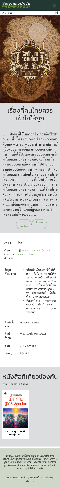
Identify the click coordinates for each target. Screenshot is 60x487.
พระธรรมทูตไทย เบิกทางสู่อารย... (15, 432)
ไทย (4, 13)
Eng (10, 13)
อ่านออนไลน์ (24, 224)
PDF (39, 222)
